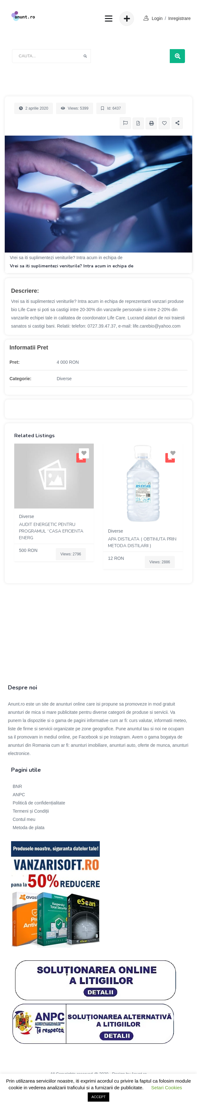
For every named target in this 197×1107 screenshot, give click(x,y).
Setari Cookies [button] (166, 1087)
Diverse (64, 378)
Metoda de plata (28, 827)
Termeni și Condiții (31, 811)
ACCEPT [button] (99, 1097)
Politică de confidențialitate (39, 802)
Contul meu (24, 819)
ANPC (19, 794)
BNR (17, 786)
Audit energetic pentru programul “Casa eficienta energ (51, 531)
